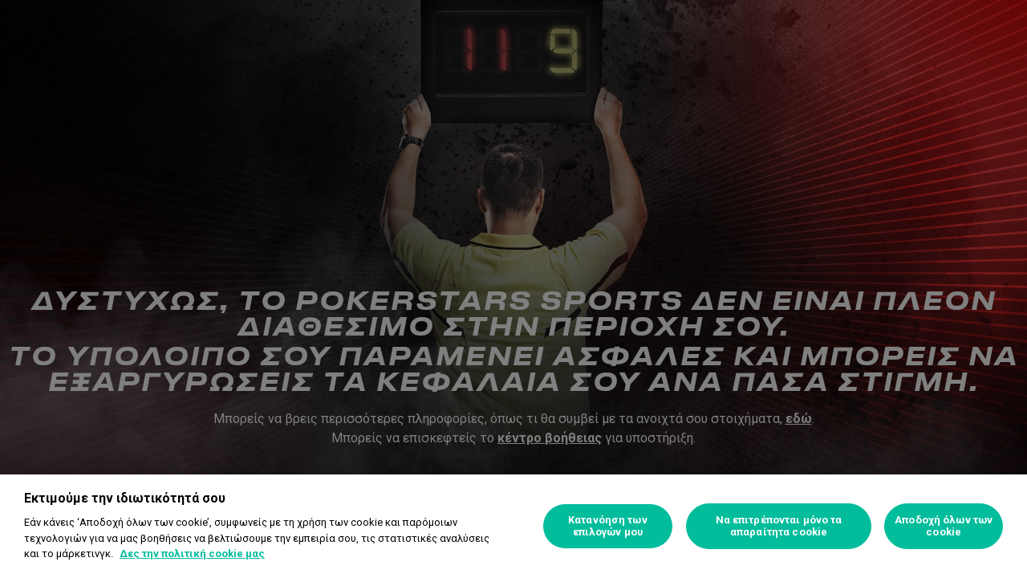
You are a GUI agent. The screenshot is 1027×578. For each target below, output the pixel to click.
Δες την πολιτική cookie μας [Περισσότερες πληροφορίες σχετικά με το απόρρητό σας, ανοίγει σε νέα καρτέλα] (192, 553)
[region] (513, 526)
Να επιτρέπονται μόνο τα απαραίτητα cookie (779, 526)
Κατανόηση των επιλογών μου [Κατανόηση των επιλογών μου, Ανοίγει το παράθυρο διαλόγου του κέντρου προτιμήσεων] (607, 526)
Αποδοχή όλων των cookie (943, 526)
